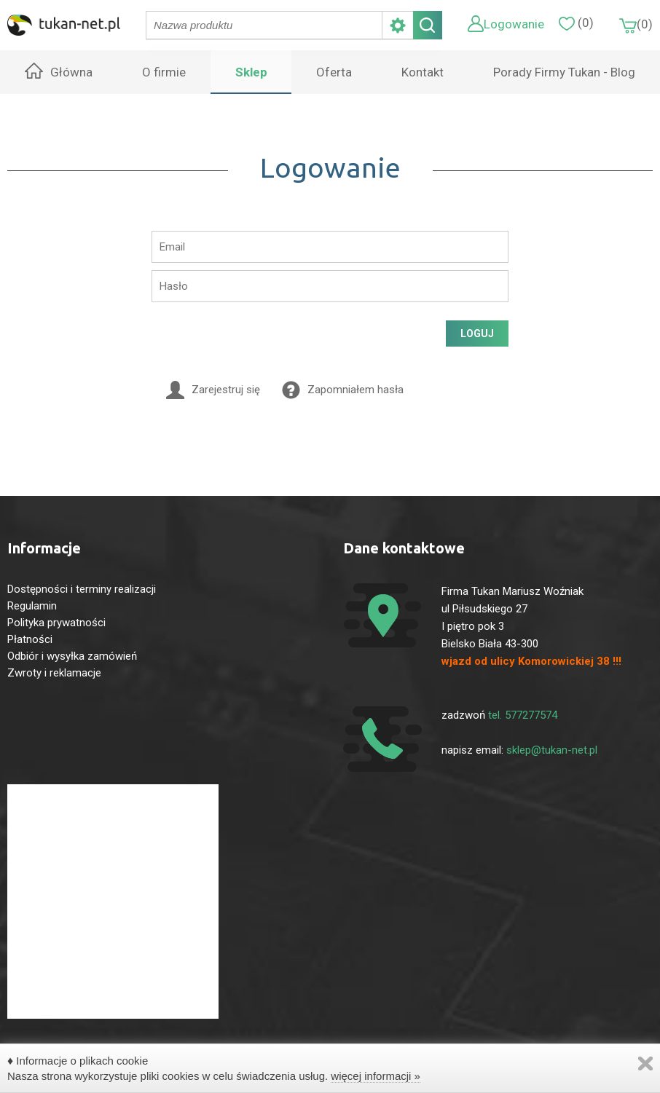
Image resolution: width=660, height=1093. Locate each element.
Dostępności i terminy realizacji (81, 589)
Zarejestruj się (226, 389)
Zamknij (645, 1063)
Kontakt (422, 72)
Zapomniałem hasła (355, 389)
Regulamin (32, 605)
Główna (71, 72)
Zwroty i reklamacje (54, 672)
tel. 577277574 (522, 715)
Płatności (29, 639)
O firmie (164, 72)
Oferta (334, 72)
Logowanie (514, 24)
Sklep (251, 72)
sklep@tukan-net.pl (551, 750)
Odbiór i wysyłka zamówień (72, 656)
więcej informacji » (375, 1076)
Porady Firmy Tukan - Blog (564, 72)
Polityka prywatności (56, 622)
